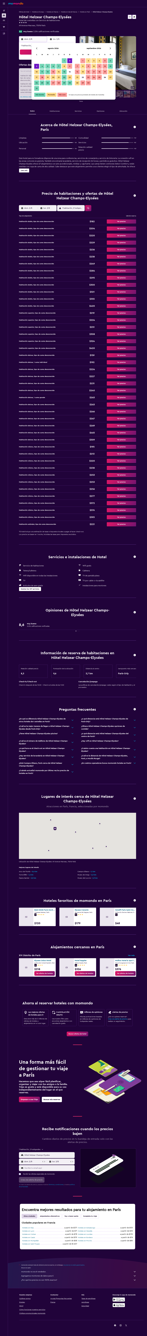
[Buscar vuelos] (4, 10)
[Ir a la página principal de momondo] (15, 3)
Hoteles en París (85, 12)
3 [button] (36, 66)
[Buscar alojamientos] (4, 15)
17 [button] (36, 77)
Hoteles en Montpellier (30, 1241)
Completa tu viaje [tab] (90, 1216)
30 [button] (70, 83)
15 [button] (64, 72)
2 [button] (69, 61)
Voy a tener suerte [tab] (71, 1216)
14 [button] (59, 72)
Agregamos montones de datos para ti (78, 1275)
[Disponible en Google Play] (119, 1299)
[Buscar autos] (4, 20)
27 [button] (53, 83)
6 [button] (53, 66)
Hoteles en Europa (38, 12)
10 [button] (37, 72)
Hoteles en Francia (52, 12)
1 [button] (64, 61)
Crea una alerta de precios (117, 1019)
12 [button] (48, 72)
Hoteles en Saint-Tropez (31, 1244)
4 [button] (42, 66)
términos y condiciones (56, 1184)
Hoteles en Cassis (28, 1237)
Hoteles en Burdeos (85, 1237)
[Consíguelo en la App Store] (119, 1305)
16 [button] (70, 72)
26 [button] (48, 83)
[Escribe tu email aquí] (49, 1168)
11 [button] (42, 72)
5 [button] (47, 66)
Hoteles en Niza (28, 1228)
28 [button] (59, 83)
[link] (44, 973)
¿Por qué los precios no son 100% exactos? (78, 1280)
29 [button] (64, 83)
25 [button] (42, 83)
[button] (3, 3)
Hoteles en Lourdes (85, 1234)
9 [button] (69, 66)
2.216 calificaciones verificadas (46, 31)
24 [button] (37, 83)
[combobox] (49, 1155)
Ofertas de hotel (24, 12)
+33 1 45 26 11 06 (26, 28)
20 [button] (53, 77)
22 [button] (64, 77)
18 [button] (42, 77)
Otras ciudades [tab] (29, 1216)
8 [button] (64, 66)
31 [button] (37, 88)
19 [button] (48, 77)
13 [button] (53, 72)
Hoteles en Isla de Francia (69, 12)
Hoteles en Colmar (29, 1234)
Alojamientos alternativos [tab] (50, 1216)
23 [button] (70, 77)
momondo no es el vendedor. (78, 1271)
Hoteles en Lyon (28, 1231)
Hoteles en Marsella (85, 1231)
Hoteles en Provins (85, 1241)
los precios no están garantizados (74, 1265)
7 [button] (58, 66)
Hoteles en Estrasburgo (86, 1228)
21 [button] (59, 77)
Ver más (131, 955)
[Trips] (4, 27)
